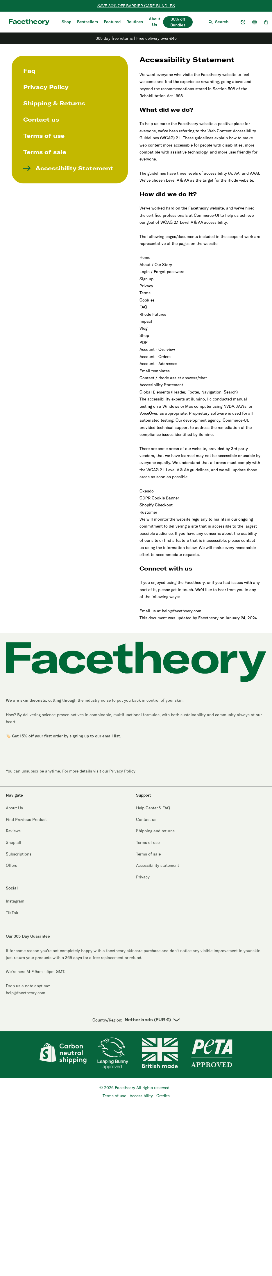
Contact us (41, 119)
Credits (163, 1095)
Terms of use (44, 135)
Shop (66, 21)
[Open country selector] (254, 22)
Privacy (143, 876)
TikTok (12, 912)
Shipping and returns (155, 830)
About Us (154, 22)
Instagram (15, 900)
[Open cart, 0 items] (266, 22)
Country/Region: (136, 1020)
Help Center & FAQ (153, 807)
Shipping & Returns (54, 103)
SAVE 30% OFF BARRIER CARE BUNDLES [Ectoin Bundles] (136, 5)
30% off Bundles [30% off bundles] (177, 22)
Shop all (13, 842)
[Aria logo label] (29, 22)
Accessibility (141, 1095)
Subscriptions (18, 853)
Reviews (13, 830)
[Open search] (218, 22)
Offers (11, 865)
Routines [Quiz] (134, 21)
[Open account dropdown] (243, 22)
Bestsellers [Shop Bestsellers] (87, 21)
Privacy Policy (46, 87)
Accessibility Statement (68, 168)
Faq (29, 70)
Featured (112, 21)
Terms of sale (44, 152)
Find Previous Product (26, 819)
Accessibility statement (157, 865)
